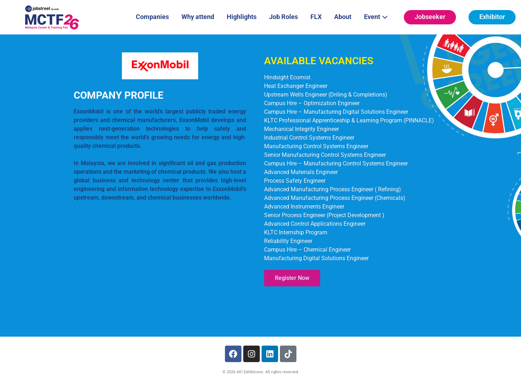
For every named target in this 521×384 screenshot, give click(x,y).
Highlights (242, 16)
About (342, 16)
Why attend (197, 16)
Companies (152, 16)
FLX (316, 16)
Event (378, 16)
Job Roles (283, 16)
